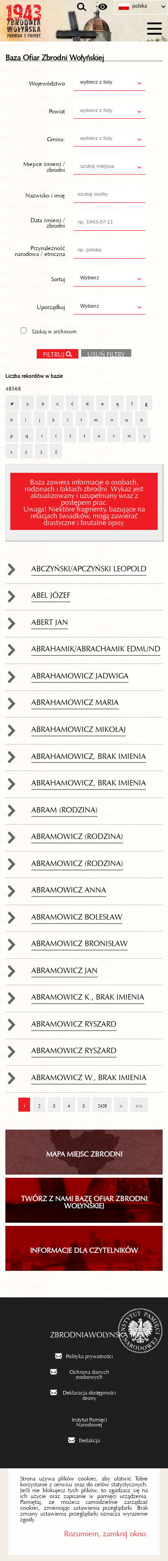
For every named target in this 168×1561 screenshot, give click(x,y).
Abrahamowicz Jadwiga (80, 673)
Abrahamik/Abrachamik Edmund (95, 646)
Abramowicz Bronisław (79, 941)
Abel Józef (50, 593)
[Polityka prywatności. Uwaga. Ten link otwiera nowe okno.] (83, 1355)
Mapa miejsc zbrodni (84, 1152)
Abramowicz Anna (68, 887)
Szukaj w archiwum (54, 330)
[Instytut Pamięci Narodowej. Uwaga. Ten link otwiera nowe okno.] (84, 1421)
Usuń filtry (103, 352)
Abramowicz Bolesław (76, 914)
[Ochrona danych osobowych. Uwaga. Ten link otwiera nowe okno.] (84, 1373)
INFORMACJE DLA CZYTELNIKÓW (84, 1248)
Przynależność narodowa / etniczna (40, 249)
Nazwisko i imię (45, 193)
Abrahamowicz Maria (75, 700)
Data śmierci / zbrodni (47, 221)
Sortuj (58, 277)
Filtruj (54, 353)
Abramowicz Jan (64, 968)
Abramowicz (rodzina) (77, 834)
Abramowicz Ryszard (73, 1021)
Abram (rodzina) (64, 807)
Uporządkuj (51, 305)
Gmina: (56, 137)
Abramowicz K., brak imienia (87, 994)
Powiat (57, 110)
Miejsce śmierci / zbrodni (44, 165)
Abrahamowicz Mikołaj (78, 727)
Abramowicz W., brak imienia (88, 1075)
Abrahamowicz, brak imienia (88, 754)
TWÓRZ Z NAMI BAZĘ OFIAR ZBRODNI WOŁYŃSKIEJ (84, 1200)
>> (136, 1101)
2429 (99, 1101)
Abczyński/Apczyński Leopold (88, 566)
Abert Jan (49, 620)
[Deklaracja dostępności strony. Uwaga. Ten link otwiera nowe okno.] (84, 1394)
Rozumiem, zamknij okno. (106, 1531)
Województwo (47, 82)
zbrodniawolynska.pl (84, 1332)
